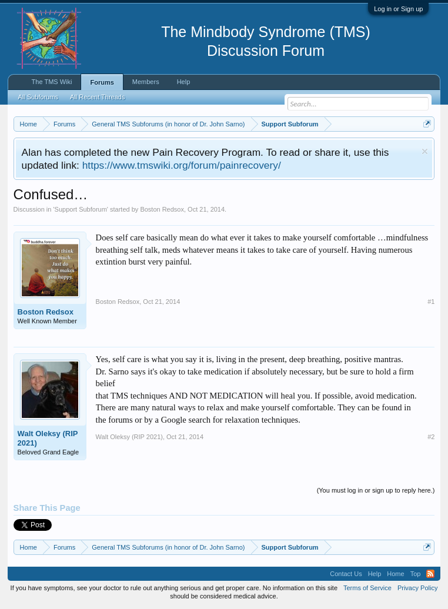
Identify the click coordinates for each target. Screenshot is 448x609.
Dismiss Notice (424, 151)
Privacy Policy (417, 587)
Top (415, 573)
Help (183, 81)
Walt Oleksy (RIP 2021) (48, 438)
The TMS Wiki (52, 81)
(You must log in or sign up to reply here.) (376, 490)
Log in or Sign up (398, 8)
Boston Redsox (162, 209)
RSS (430, 574)
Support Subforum (81, 209)
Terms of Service (367, 587)
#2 (430, 436)
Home (395, 573)
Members (145, 81)
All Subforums (38, 97)
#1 (430, 301)
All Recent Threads (97, 97)
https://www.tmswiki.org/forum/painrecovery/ (181, 165)
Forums (101, 82)
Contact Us (346, 573)
